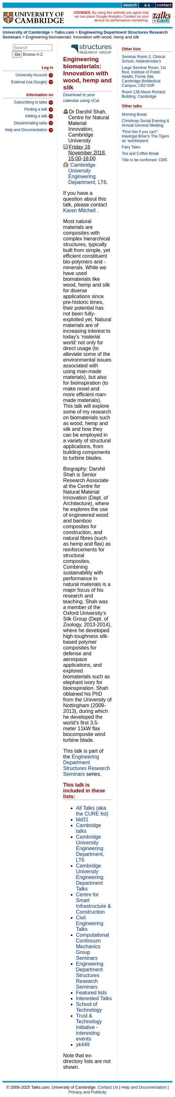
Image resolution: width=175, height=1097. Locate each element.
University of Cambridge (26, 32)
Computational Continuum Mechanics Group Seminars (92, 946)
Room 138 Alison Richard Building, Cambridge (143, 94)
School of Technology (89, 1007)
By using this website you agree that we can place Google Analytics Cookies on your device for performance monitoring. (111, 16)
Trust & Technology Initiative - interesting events (89, 1027)
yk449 (83, 1044)
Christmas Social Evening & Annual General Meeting (145, 123)
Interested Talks (94, 998)
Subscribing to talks (33, 102)
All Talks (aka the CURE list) (92, 810)
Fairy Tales (131, 147)
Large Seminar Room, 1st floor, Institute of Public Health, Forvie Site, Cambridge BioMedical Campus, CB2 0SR (144, 76)
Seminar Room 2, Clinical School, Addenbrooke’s (143, 58)
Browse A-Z (33, 54)
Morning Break (134, 114)
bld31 (82, 819)
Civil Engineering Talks (89, 923)
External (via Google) (32, 82)
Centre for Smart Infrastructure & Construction (93, 903)
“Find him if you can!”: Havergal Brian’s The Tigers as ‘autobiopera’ (145, 136)
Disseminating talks (33, 123)
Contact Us (108, 1087)
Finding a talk (38, 109)
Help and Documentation (29, 130)
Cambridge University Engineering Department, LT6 (87, 173)
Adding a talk (39, 116)
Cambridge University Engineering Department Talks (89, 877)
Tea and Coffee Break (140, 153)
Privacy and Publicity (87, 1092)
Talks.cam (64, 32)
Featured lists (91, 992)
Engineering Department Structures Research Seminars (86, 765)
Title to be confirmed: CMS (144, 160)
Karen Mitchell (80, 210)
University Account (34, 75)
